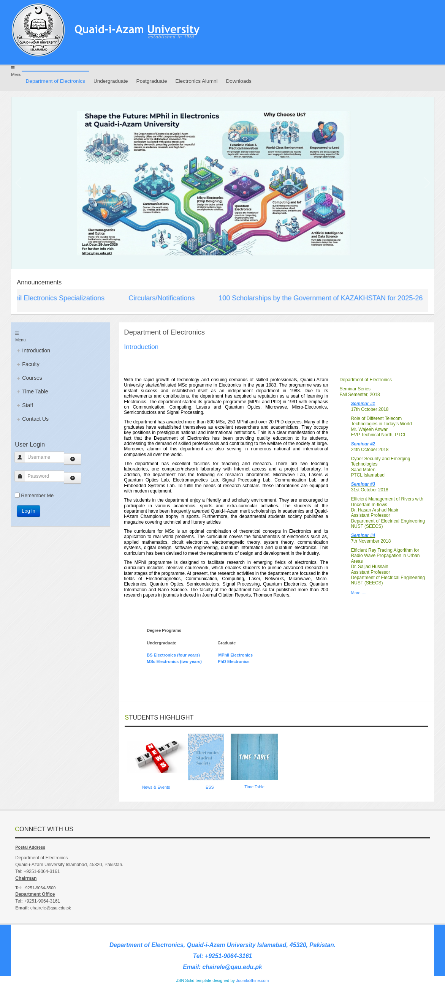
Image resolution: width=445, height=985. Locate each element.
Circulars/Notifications (164, 298)
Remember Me (37, 495)
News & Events (156, 787)
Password (22, 476)
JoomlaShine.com (252, 980)
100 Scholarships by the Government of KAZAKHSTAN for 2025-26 (324, 298)
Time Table (254, 787)
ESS (210, 787)
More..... (358, 592)
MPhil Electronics (235, 655)
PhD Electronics (233, 661)
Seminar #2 (363, 444)
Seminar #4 (363, 535)
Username (22, 457)
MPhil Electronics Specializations (58, 298)
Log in (28, 511)
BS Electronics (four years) (174, 655)
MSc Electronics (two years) (177, 661)
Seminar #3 (363, 484)
